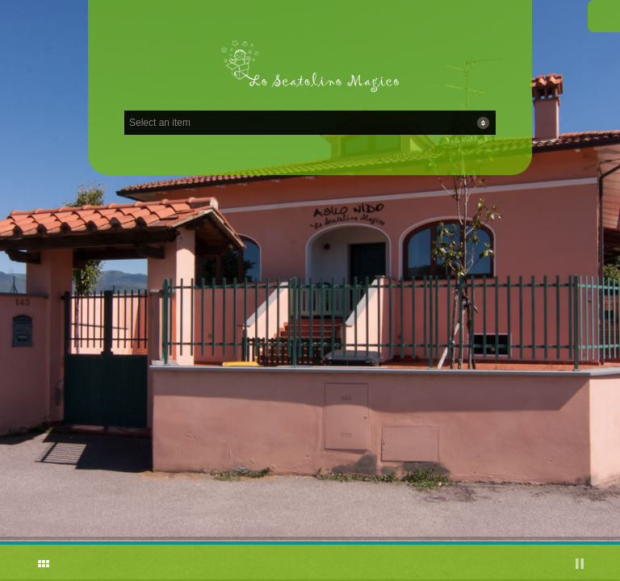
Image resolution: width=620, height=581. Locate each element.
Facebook (604, 16)
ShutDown (21, 563)
